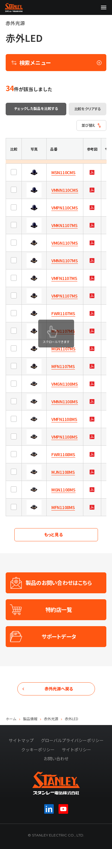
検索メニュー (56, 62)
